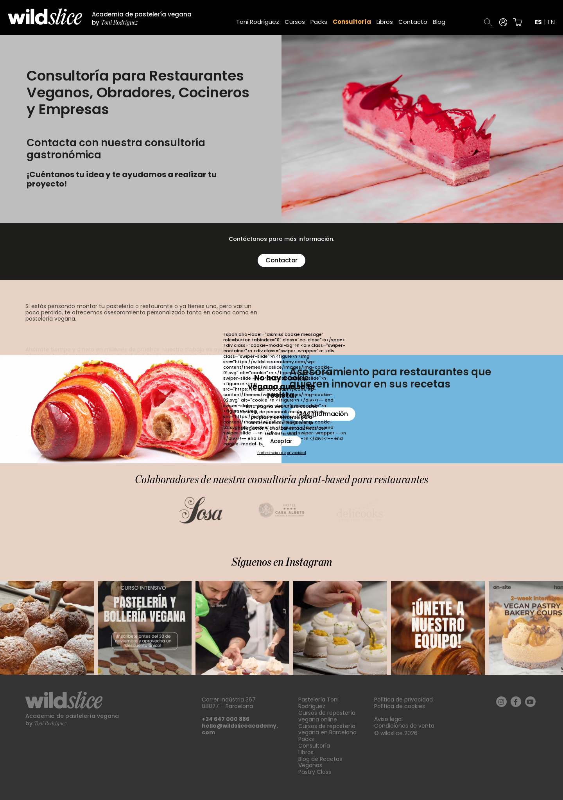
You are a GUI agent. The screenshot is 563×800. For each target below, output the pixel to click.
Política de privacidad (403, 699)
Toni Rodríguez (257, 22)
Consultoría (352, 22)
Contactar (281, 260)
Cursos (295, 22)
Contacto (412, 22)
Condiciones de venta (404, 726)
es (538, 22)
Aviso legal (388, 719)
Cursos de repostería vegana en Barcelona (327, 729)
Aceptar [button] (281, 441)
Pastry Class (314, 772)
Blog (439, 22)
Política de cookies (399, 706)
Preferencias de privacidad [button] (281, 453)
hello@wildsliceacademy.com (240, 729)
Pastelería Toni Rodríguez (318, 703)
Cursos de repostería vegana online (326, 716)
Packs (318, 22)
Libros (385, 22)
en (551, 22)
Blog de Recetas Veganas (320, 762)
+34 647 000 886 (225, 719)
